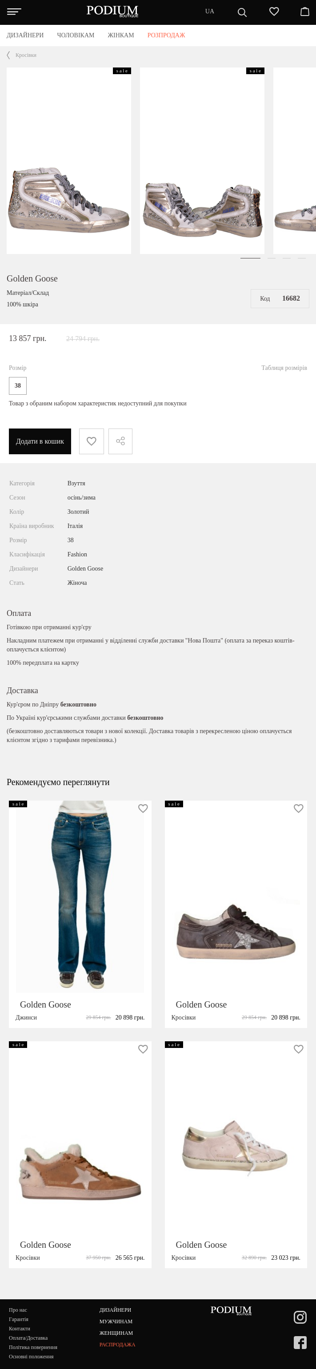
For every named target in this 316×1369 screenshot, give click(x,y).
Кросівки (26, 55)
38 (18, 385)
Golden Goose (32, 278)
